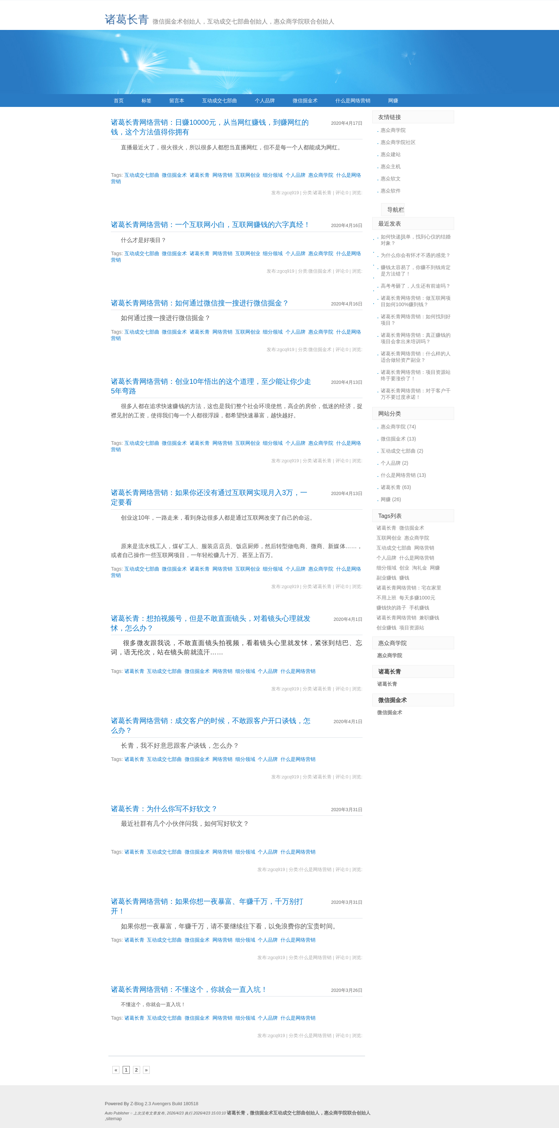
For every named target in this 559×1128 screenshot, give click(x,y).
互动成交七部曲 (219, 100)
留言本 (176, 100)
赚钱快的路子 (391, 608)
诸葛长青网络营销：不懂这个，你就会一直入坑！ (189, 989)
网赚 (393, 100)
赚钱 (404, 578)
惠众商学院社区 (398, 142)
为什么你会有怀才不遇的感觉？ (416, 255)
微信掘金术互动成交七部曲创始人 (284, 1113)
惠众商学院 (320, 175)
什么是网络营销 (352, 100)
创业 (404, 568)
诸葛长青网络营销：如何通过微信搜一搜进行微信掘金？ (200, 303)
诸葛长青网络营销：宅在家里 (408, 588)
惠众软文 (391, 178)
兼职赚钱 (429, 617)
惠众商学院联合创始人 (347, 1113)
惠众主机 (391, 166)
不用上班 (386, 598)
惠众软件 (391, 191)
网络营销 (222, 175)
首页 (119, 100)
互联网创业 (247, 175)
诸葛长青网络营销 (396, 617)
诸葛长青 (127, 19)
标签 (147, 100)
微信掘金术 (305, 100)
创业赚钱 (386, 627)
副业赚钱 (386, 578)
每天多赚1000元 (417, 598)
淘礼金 (419, 568)
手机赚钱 (419, 608)
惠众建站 (391, 154)
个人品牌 (265, 100)
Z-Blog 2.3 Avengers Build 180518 (164, 1103)
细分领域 (273, 175)
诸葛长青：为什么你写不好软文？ (164, 809)
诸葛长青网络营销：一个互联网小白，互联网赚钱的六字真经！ (211, 224)
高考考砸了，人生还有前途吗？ (416, 286)
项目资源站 (411, 627)
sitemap (114, 1118)
